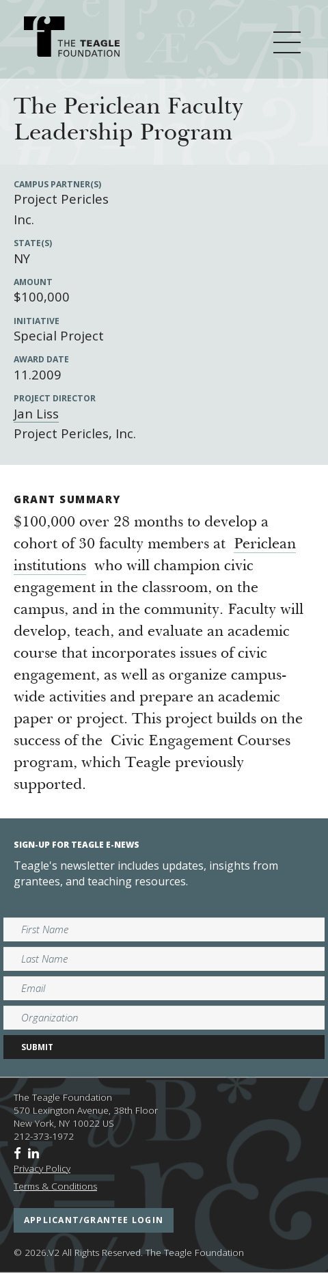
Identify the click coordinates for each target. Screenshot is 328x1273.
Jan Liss (36, 413)
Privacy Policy (42, 1168)
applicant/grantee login (93, 1220)
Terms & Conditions (55, 1186)
